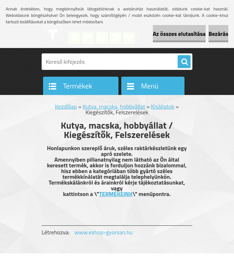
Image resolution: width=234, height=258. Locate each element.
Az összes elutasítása (179, 33)
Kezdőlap (66, 106)
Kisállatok (162, 106)
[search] (184, 62)
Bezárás (218, 33)
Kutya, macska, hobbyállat (114, 106)
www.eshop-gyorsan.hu (104, 232)
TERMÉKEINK (115, 194)
